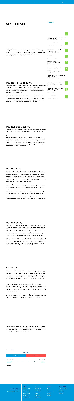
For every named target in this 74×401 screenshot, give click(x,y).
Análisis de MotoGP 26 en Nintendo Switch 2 (57, 37)
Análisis (25, 2)
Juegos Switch (26, 395)
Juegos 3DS (37, 395)
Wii (47, 390)
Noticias (29, 2)
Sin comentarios (22, 26)
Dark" (57, 45)
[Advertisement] (37, 12)
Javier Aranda (49, 52)
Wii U (48, 388)
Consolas (21, 2)
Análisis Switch (26, 393)
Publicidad (61, 390)
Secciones (34, 2)
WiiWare (49, 393)
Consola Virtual (50, 391)
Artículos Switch (26, 397)
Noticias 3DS (38, 390)
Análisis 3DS (37, 393)
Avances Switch (26, 391)
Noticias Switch (26, 390)
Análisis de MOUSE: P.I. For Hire (52, 95)
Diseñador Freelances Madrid (16, 390)
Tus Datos (16, 391)
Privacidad (8, 391)
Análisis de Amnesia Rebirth (52, 61)
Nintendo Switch (26, 388)
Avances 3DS (37, 391)
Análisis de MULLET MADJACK (52, 42)
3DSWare (49, 395)
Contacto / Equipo (63, 388)
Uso (19, 391)
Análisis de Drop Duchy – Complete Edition (55, 81)
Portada (12, 349)
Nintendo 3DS (38, 388)
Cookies (12, 391)
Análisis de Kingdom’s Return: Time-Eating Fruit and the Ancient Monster (55, 89)
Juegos (38, 2)
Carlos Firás (9, 26)
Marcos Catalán (49, 39)
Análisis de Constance (51, 55)
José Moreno (58, 71)
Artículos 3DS (38, 397)
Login (67, 2)
